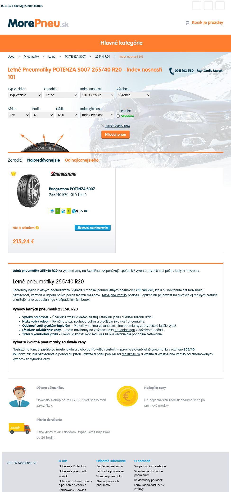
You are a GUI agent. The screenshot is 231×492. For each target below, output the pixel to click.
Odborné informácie (111, 461)
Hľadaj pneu (115, 134)
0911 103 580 (9, 6)
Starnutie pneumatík (109, 476)
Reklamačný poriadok (148, 480)
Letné (51, 56)
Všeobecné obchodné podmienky (148, 473)
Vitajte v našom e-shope (150, 466)
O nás (63, 461)
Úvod (11, 56)
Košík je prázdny (204, 22)
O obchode (142, 461)
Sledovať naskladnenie (92, 228)
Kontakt (63, 476)
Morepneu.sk (38, 20)
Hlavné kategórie (116, 43)
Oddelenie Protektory (72, 466)
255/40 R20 (102, 56)
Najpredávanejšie (43, 160)
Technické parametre (110, 471)
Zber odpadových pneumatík (107, 483)
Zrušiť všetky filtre (115, 126)
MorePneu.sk (131, 354)
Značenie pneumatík (109, 466)
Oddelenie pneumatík (73, 471)
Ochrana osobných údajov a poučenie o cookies (76, 483)
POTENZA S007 (75, 56)
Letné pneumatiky (114, 295)
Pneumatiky (31, 56)
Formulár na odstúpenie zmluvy (149, 487)
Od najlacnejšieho (82, 160)
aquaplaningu (125, 330)
